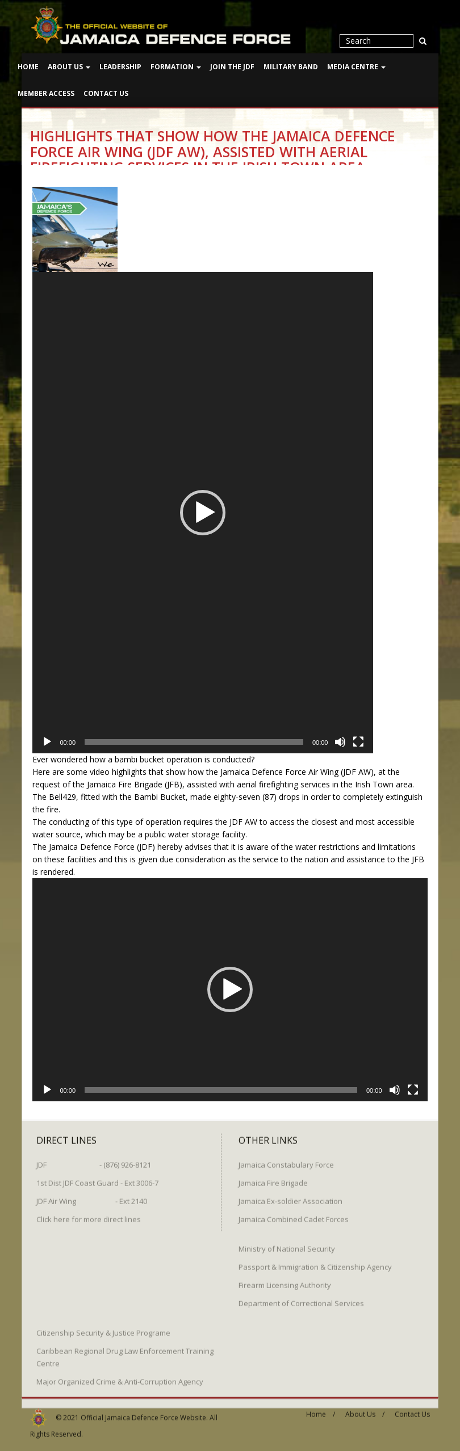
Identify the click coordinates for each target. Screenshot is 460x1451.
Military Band (291, 67)
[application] (202, 512)
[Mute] (340, 742)
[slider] (194, 742)
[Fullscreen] (358, 742)
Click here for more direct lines (88, 1215)
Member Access (46, 93)
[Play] (47, 742)
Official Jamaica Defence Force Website (143, 1413)
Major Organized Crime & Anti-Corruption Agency (119, 1378)
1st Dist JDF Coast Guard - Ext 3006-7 (97, 1179)
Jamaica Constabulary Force (286, 1161)
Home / (320, 1410)
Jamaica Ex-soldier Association (290, 1197)
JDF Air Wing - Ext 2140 (91, 1197)
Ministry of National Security (287, 1245)
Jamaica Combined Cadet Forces (294, 1215)
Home (28, 67)
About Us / (364, 1410)
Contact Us (105, 93)
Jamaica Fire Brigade (273, 1179)
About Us (69, 67)
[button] (202, 512)
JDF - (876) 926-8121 (93, 1161)
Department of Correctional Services (301, 1299)
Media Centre (356, 67)
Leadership (120, 67)
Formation (175, 67)
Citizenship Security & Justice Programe (103, 1329)
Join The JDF (232, 67)
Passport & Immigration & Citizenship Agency (315, 1263)
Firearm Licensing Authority (285, 1281)
